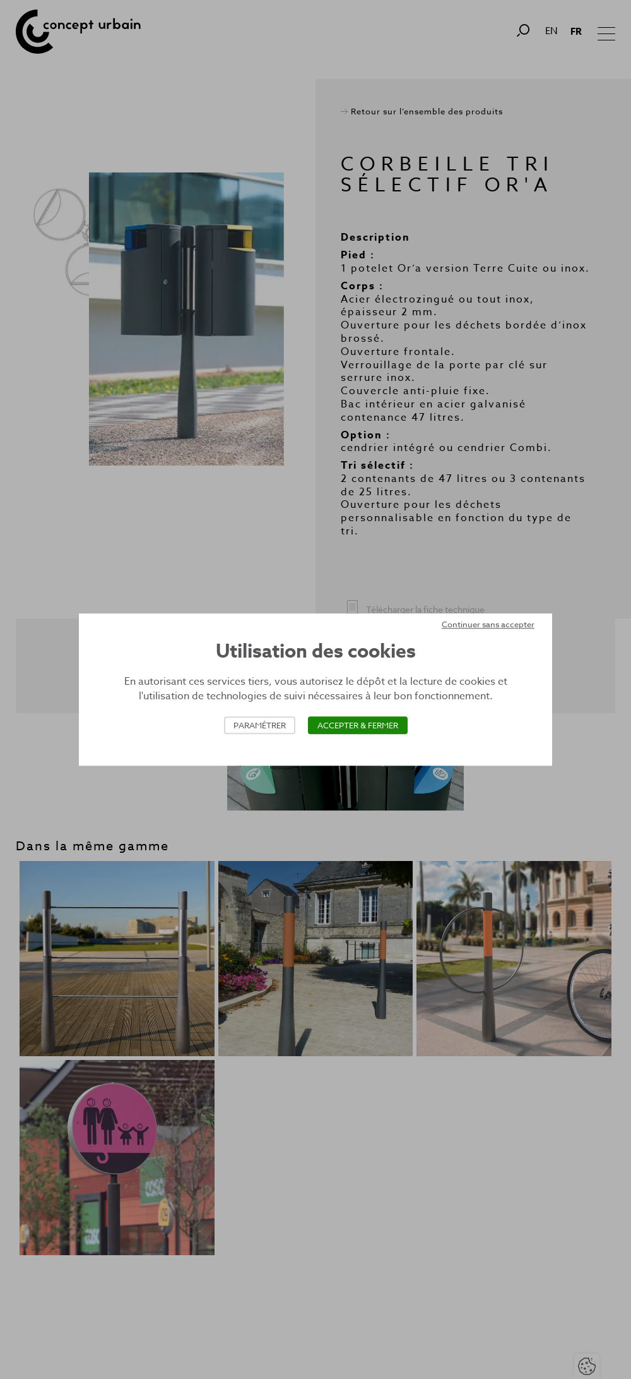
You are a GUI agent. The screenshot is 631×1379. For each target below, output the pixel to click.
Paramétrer (259, 725)
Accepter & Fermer (357, 725)
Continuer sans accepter (488, 624)
